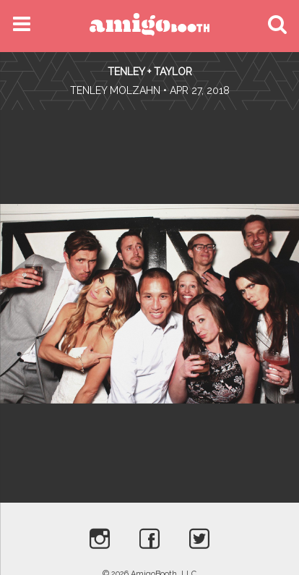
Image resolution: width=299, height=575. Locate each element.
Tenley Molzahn (115, 90)
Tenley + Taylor (150, 71)
